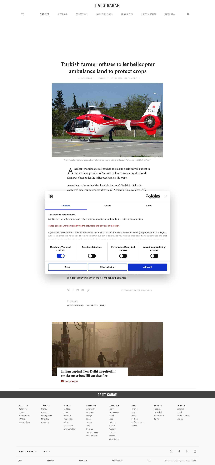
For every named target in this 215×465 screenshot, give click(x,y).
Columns (180, 409)
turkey (102, 305)
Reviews (135, 425)
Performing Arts (138, 422)
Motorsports (159, 415)
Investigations (104, 14)
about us (83, 461)
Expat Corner (149, 14)
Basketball (158, 412)
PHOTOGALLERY (71, 381)
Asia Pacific (68, 419)
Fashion (112, 422)
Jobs (21, 461)
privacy (50, 461)
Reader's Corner (183, 415)
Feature (112, 435)
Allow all (147, 267)
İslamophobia (69, 429)
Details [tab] (107, 205)
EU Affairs (22, 419)
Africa (66, 422)
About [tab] (149, 205)
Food (111, 419)
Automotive (91, 409)
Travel (111, 415)
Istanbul (62, 14)
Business (91, 405)
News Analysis (24, 422)
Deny (67, 267)
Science (112, 425)
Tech (88, 425)
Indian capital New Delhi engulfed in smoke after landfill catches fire (88, 373)
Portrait (135, 419)
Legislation (23, 412)
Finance (89, 419)
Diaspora (170, 14)
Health (111, 409)
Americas (67, 415)
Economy (90, 412)
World (67, 405)
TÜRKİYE (44, 14)
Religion (112, 429)
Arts (134, 405)
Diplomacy (23, 409)
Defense (89, 429)
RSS (149, 461)
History (112, 432)
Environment (114, 412)
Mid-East (67, 409)
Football (157, 409)
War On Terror (24, 415)
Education (82, 14)
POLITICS (23, 405)
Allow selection (107, 267)
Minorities (127, 14)
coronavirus (91, 305)
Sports (158, 405)
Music (134, 412)
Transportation (92, 432)
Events (134, 415)
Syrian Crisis (68, 425)
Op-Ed (179, 412)
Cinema (135, 409)
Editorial (180, 419)
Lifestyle (114, 405)
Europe (66, 412)
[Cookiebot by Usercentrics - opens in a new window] (148, 196)
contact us (117, 461)
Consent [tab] (66, 205)
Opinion (181, 405)
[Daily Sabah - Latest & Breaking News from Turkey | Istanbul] (107, 5)
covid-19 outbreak (75, 305)
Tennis (156, 419)
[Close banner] (166, 196)
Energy (89, 415)
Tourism (89, 422)
